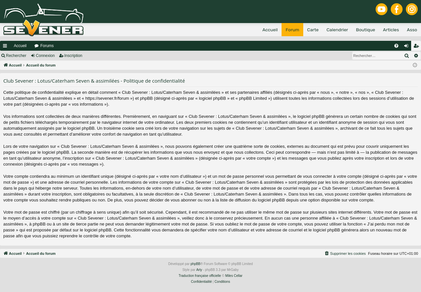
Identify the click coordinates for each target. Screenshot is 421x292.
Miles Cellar (233, 276)
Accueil (20, 45)
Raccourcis (6, 47)
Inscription (73, 55)
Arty (199, 270)
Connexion (45, 55)
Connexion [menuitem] (407, 47)
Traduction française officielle (200, 276)
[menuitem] (396, 46)
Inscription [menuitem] (417, 47)
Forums (47, 45)
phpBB (195, 264)
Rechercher (16, 55)
